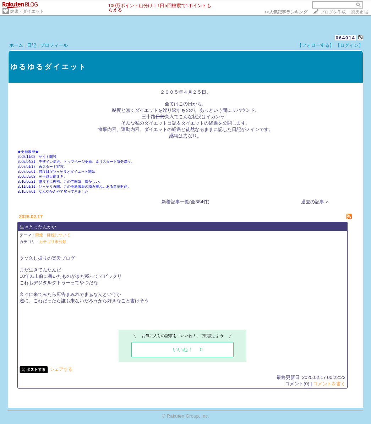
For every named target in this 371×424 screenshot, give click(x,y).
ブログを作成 (333, 12)
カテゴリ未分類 (52, 241)
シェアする (61, 369)
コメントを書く (329, 383)
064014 (345, 37)
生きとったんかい (38, 227)
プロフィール (54, 45)
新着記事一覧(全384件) (185, 201)
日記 (31, 45)
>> (285, 12)
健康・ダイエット (27, 11)
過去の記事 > (314, 201)
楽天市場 (359, 12)
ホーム (16, 45)
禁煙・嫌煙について (52, 235)
